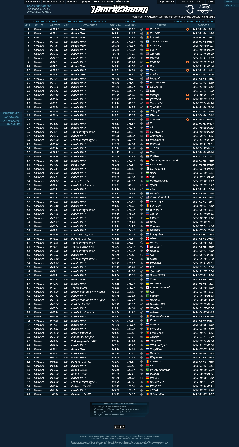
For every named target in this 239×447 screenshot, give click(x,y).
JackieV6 (155, 341)
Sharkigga (156, 45)
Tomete (154, 353)
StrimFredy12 (158, 345)
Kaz (152, 66)
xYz (152, 267)
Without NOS (98, 21)
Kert (152, 254)
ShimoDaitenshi (160, 287)
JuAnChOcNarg (159, 41)
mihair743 (156, 361)
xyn (152, 365)
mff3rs (154, 74)
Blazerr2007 (157, 82)
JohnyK (154, 111)
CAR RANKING (11, 120)
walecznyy (156, 201)
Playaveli (156, 357)
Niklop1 (155, 238)
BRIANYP (155, 283)
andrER (154, 148)
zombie (154, 193)
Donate (230, 5)
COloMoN (156, 308)
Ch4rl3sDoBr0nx (160, 369)
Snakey (154, 378)
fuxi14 (154, 172)
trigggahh (156, 78)
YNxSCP (155, 33)
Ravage (154, 95)
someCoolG (157, 332)
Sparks (154, 58)
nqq (152, 177)
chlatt (153, 90)
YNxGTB (154, 29)
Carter (154, 49)
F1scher (155, 115)
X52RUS (155, 144)
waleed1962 (157, 168)
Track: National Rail (45, 21)
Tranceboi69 (157, 135)
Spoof (153, 185)
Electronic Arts (141, 444)
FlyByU (154, 156)
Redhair (155, 62)
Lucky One (156, 234)
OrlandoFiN (157, 394)
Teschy (154, 337)
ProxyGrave (157, 140)
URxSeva (155, 263)
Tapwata (155, 53)
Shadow (155, 119)
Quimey (154, 373)
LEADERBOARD (11, 113)
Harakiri (155, 300)
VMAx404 (155, 328)
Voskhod (155, 386)
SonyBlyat (156, 349)
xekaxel (155, 312)
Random (155, 226)
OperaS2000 (157, 275)
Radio (229, 1)
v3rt (152, 189)
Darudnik (145, 438)
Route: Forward (77, 21)
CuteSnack (156, 131)
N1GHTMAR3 (157, 304)
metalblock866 (159, 181)
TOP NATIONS (12, 117)
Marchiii (155, 37)
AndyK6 (154, 390)
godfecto (155, 99)
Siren (153, 279)
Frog (153, 320)
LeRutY (154, 218)
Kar (152, 291)
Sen (152, 152)
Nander (154, 250)
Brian (153, 222)
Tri (151, 123)
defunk (154, 324)
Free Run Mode (183, 21)
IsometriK (156, 209)
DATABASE (14, 124)
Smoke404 (156, 103)
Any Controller (204, 21)
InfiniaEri (156, 246)
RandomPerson (159, 316)
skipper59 (156, 86)
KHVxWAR (156, 164)
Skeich (154, 70)
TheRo (154, 213)
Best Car (130, 21)
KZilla (153, 258)
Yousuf (154, 295)
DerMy (154, 242)
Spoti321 (155, 107)
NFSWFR (155, 230)
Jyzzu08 (155, 271)
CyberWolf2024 (159, 197)
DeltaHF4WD (158, 382)
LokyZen (155, 205)
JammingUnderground (164, 160)
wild (152, 127)
